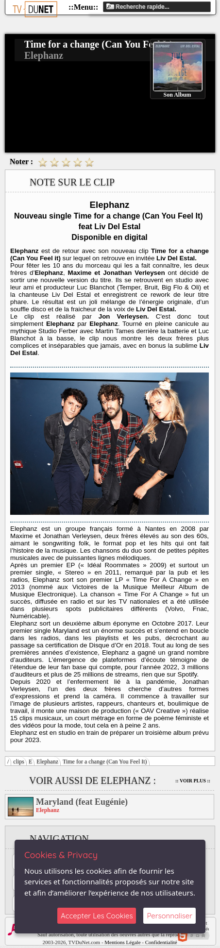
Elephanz (47, 761)
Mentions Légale (122, 942)
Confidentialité (161, 942)
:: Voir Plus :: (192, 780)
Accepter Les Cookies (97, 915)
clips (18, 761)
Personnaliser (169, 915)
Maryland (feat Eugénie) (82, 802)
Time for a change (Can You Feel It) (105, 761)
